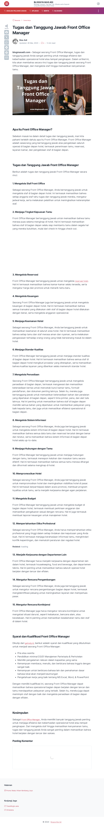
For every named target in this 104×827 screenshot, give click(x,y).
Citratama (10, 810)
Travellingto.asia (13, 806)
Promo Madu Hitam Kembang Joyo (22, 790)
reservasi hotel (82, 281)
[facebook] (6, 32)
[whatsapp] (6, 42)
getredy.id (30, 643)
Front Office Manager (32, 719)
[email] (6, 57)
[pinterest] (6, 52)
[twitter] (6, 37)
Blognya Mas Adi (45, 2)
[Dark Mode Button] (98, 3)
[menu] (6, 3)
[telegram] (6, 47)
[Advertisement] (52, 251)
